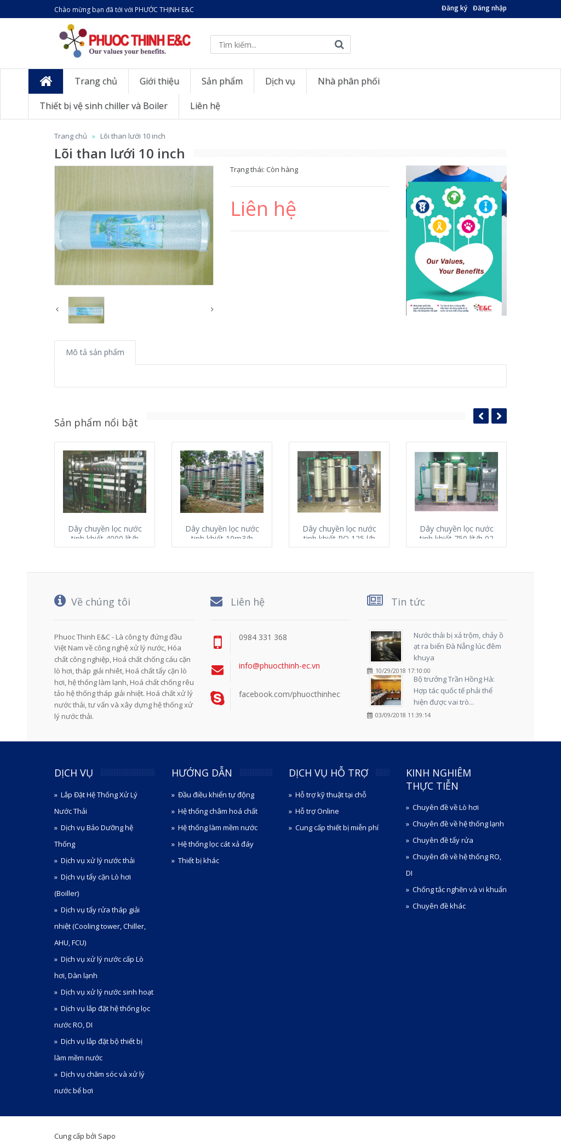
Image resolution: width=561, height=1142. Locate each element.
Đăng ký (454, 8)
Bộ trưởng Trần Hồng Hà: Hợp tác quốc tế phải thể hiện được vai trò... (454, 690)
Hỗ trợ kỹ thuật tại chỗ (331, 795)
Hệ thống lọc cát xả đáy (216, 844)
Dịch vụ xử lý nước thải (98, 860)
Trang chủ (70, 136)
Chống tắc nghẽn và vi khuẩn (460, 889)
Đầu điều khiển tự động (216, 795)
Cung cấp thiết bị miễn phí (337, 827)
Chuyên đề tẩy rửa (443, 840)
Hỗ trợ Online (317, 811)
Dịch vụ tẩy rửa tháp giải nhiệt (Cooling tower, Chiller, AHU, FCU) (100, 926)
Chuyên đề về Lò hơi (446, 807)
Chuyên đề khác (439, 906)
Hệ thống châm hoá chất (217, 811)
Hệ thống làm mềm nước (217, 827)
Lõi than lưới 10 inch (132, 136)
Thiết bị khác (198, 860)
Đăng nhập (490, 8)
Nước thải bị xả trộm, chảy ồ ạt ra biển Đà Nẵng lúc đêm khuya (458, 646)
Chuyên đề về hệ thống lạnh (458, 824)
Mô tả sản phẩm (95, 352)
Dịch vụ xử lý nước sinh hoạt (107, 992)
